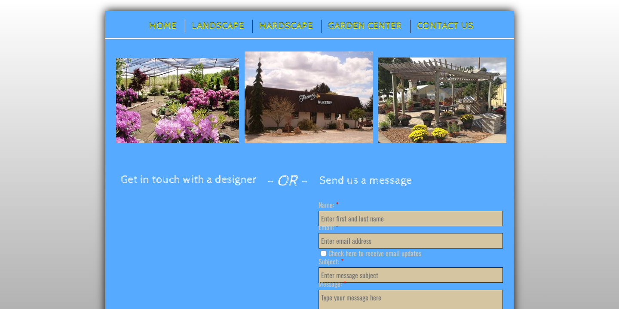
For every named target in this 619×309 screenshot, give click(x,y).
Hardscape (286, 26)
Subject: (331, 261)
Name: (328, 204)
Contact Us (445, 26)
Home (163, 26)
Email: (328, 227)
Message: (332, 283)
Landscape (218, 26)
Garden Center (365, 26)
